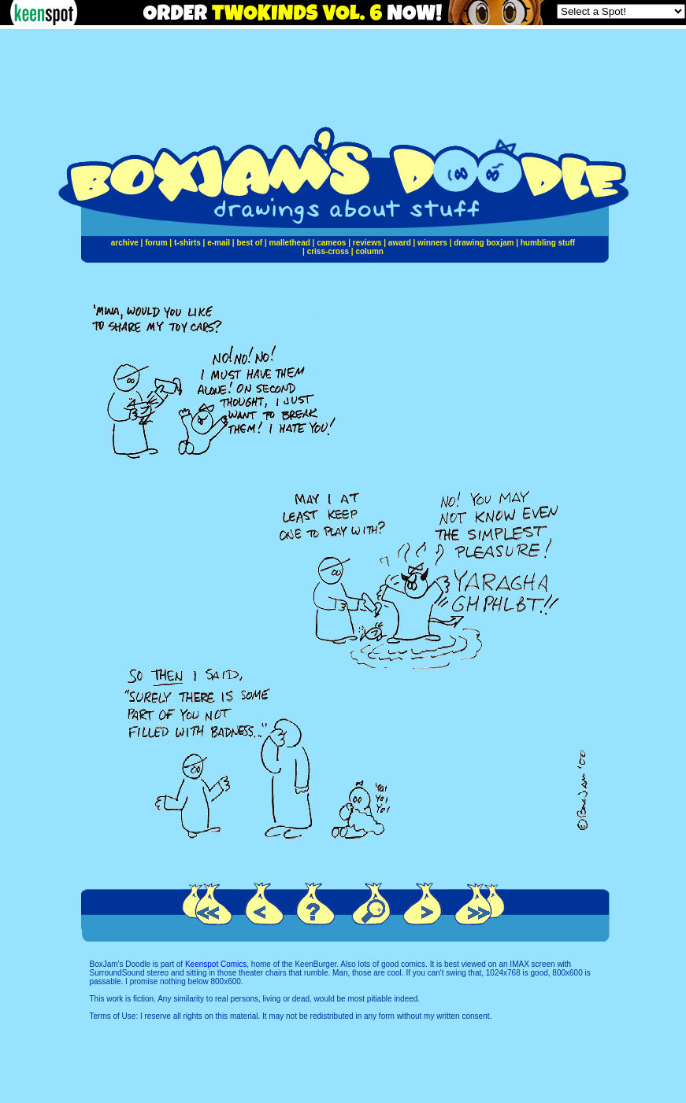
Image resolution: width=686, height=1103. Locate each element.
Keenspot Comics (216, 964)
